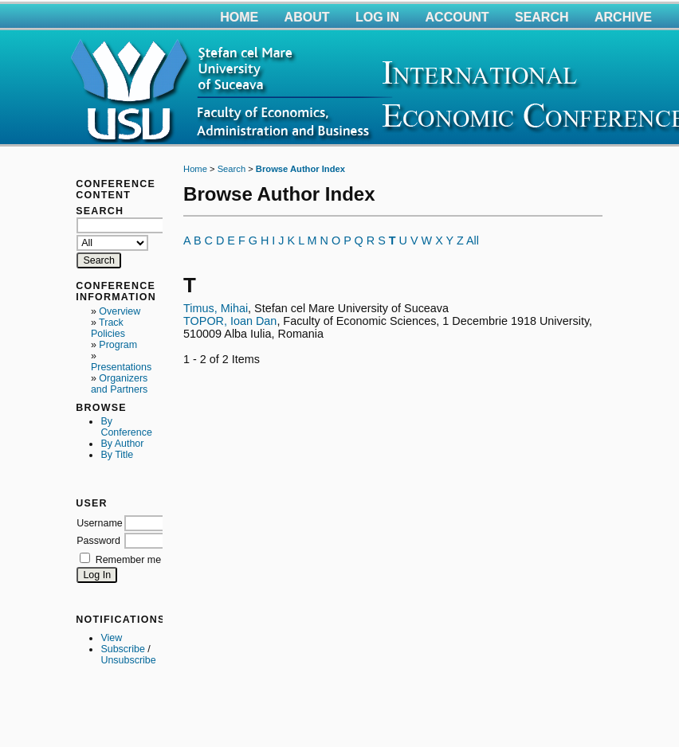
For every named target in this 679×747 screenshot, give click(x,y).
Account (457, 17)
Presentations (121, 367)
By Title (116, 454)
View (111, 637)
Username (100, 523)
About (307, 17)
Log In (377, 17)
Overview (119, 311)
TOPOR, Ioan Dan (230, 321)
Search (542, 17)
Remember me (128, 559)
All (472, 240)
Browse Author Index (300, 169)
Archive (623, 17)
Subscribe (122, 649)
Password (98, 540)
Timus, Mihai (215, 308)
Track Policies (108, 328)
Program (118, 344)
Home (239, 17)
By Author (121, 443)
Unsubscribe (127, 660)
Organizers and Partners (119, 384)
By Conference (125, 427)
